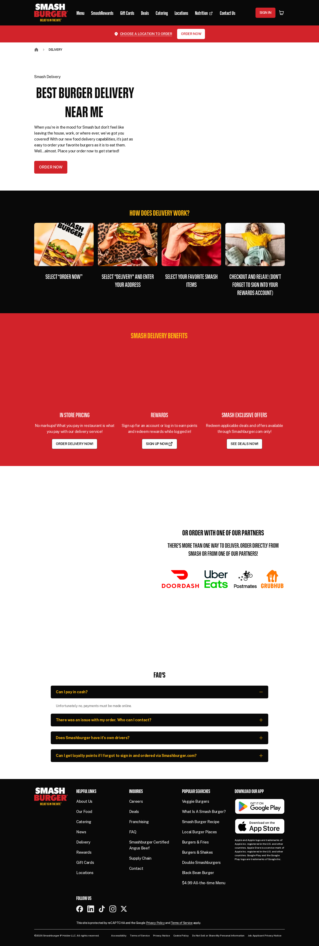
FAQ (132, 832)
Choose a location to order (146, 34)
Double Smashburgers (201, 862)
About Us (84, 801)
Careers (136, 801)
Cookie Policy (181, 935)
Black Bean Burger (198, 872)
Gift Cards (85, 862)
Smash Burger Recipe (200, 822)
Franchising (139, 822)
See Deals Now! (244, 444)
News (81, 832)
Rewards (83, 852)
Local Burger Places (199, 832)
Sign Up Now (159, 443)
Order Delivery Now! (74, 444)
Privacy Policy (155, 923)
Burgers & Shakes (197, 852)
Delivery (55, 49)
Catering (83, 822)
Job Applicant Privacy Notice (264, 935)
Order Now (191, 34)
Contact (136, 868)
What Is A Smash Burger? (204, 811)
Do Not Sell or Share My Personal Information (218, 935)
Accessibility (118, 935)
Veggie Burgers (195, 801)
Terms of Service (182, 923)
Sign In (265, 13)
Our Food (84, 811)
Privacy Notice (161, 935)
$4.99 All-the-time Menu (203, 883)
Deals (134, 811)
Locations (84, 872)
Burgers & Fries (195, 842)
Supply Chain (140, 858)
